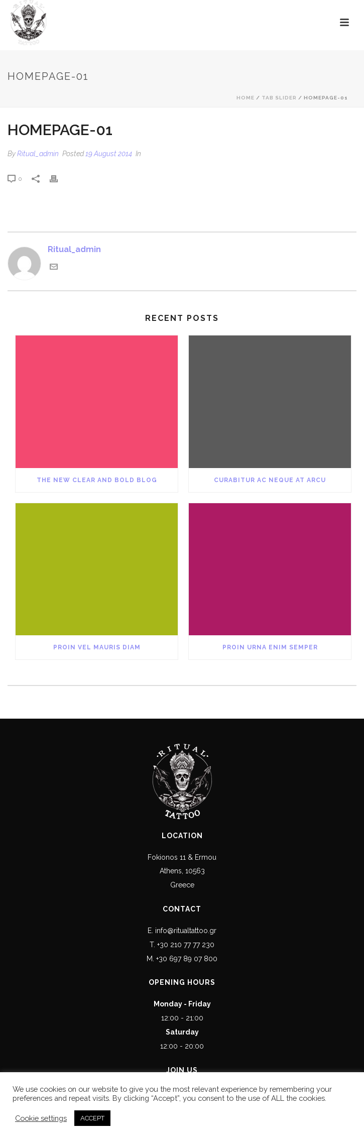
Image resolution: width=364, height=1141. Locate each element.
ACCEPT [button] (92, 1118)
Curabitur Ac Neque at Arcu (270, 480)
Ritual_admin (38, 154)
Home (245, 97)
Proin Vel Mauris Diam (97, 647)
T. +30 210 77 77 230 (182, 945)
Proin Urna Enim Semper (270, 647)
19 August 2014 (108, 154)
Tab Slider (279, 97)
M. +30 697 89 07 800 (182, 959)
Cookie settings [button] (41, 1118)
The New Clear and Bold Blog (97, 480)
